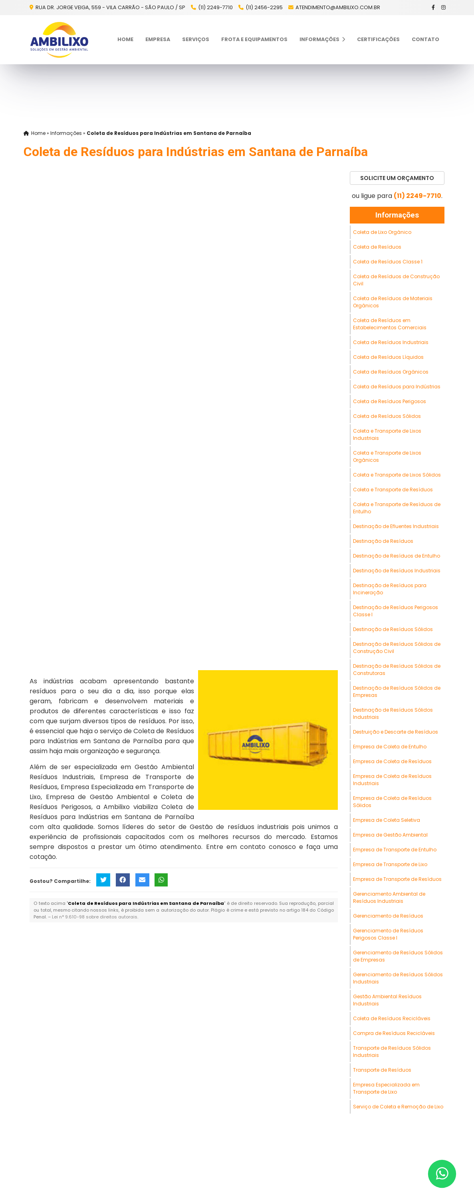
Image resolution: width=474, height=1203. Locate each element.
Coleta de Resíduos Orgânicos (390, 371)
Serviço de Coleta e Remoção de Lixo (398, 1106)
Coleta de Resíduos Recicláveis (391, 1018)
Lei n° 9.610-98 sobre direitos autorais (94, 917)
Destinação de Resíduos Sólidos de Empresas (396, 691)
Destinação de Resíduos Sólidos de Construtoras (396, 670)
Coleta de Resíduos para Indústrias (396, 386)
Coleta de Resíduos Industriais (390, 342)
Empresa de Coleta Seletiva (386, 820)
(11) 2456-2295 (264, 7)
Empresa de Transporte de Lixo (390, 864)
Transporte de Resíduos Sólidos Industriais (392, 1052)
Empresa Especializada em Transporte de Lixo (386, 1088)
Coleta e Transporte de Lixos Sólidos (397, 474)
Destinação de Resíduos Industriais (396, 570)
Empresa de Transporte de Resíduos (397, 879)
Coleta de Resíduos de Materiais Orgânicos (392, 302)
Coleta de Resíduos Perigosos (389, 401)
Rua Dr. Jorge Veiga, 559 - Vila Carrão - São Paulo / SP (109, 7)
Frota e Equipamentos (254, 39)
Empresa (157, 39)
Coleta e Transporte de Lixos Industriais (387, 434)
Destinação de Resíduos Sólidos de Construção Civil (396, 648)
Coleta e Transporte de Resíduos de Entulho (396, 508)
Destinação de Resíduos (383, 541)
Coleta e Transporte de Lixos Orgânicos (387, 456)
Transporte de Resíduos (382, 1069)
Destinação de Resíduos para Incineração (389, 589)
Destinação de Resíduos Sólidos (393, 629)
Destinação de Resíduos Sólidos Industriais (393, 713)
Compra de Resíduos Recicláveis (394, 1033)
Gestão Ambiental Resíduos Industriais (387, 1000)
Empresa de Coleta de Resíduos (392, 761)
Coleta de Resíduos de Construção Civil (396, 280)
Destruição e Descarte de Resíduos (395, 731)
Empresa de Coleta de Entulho (389, 746)
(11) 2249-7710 (215, 7)
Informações (322, 39)
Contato (425, 39)
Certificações (378, 39)
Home (125, 39)
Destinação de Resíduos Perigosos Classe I (395, 611)
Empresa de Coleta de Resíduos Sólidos (392, 802)
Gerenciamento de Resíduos (388, 915)
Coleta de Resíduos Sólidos (387, 416)
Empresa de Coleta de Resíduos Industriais (392, 780)
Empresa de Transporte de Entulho (394, 849)
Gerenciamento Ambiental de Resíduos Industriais (389, 897)
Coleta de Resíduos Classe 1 (387, 261)
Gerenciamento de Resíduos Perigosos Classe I (388, 934)
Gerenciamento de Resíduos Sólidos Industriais (398, 978)
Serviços (195, 39)
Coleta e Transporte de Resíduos (393, 489)
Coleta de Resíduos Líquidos (388, 357)
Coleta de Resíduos (377, 246)
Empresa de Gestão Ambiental (390, 834)
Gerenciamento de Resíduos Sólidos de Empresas (398, 956)
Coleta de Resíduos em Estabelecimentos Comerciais (389, 324)
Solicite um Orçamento (397, 178)
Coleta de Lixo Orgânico (382, 232)
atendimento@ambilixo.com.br (338, 7)
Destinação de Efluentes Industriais (396, 526)
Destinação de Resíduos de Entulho (396, 555)
